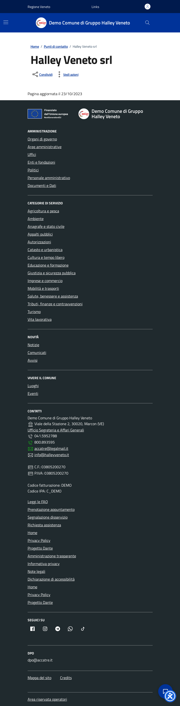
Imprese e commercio (45, 281)
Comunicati (37, 352)
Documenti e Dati (42, 185)
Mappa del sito (39, 678)
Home (32, 533)
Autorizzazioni (39, 242)
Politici (33, 170)
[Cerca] (147, 23)
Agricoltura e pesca (43, 211)
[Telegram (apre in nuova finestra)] (58, 629)
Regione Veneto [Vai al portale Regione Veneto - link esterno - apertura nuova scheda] (39, 6)
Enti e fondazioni (41, 162)
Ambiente (36, 219)
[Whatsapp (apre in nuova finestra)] (70, 629)
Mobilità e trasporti (43, 288)
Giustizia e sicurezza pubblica (52, 273)
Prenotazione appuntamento (51, 509)
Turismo (34, 312)
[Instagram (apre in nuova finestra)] (45, 629)
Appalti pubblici (40, 234)
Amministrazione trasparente (52, 556)
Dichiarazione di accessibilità (51, 579)
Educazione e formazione (48, 265)
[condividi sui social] (42, 74)
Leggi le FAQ (38, 502)
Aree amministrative (45, 147)
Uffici (32, 154)
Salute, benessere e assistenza (53, 296)
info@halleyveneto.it (51, 455)
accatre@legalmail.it (51, 448)
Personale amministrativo (49, 178)
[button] (95, 6)
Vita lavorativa (40, 319)
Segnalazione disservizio (48, 517)
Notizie (33, 345)
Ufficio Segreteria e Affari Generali (56, 430)
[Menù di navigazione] (6, 22)
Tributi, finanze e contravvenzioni (55, 304)
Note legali (36, 571)
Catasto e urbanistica (45, 250)
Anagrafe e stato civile (46, 226)
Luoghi (33, 386)
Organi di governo (42, 139)
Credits (66, 678)
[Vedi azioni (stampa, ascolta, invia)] (67, 74)
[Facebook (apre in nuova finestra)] (32, 629)
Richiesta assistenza (44, 525)
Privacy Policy (39, 540)
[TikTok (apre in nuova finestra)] (83, 629)
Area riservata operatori (47, 699)
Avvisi (33, 360)
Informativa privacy (44, 564)
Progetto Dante (40, 548)
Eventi (33, 393)
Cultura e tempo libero (46, 257)
